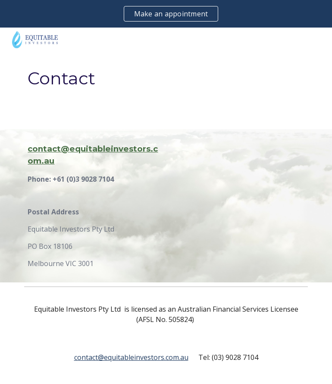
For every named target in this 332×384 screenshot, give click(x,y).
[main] (165, 78)
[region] (166, 14)
